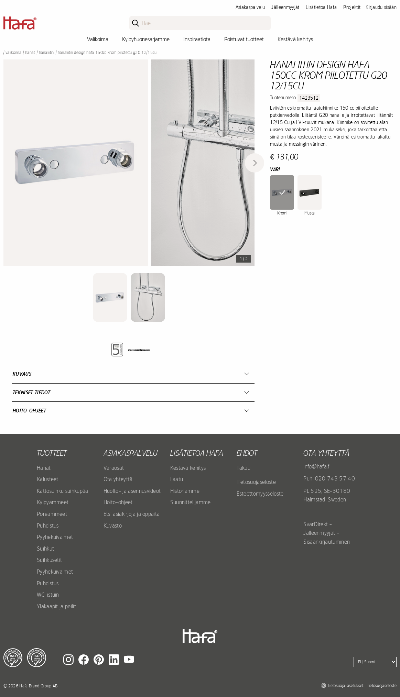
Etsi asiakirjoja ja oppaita (132, 514)
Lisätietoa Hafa (321, 7)
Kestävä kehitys (295, 39)
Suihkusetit (49, 560)
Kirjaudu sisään (381, 7)
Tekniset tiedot (32, 392)
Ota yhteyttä (118, 479)
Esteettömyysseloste (260, 493)
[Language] (375, 662)
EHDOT (247, 453)
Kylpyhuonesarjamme (146, 39)
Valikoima (97, 39)
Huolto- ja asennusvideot (132, 491)
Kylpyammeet (53, 502)
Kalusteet (47, 479)
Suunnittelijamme (190, 502)
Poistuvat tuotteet (244, 39)
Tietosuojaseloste (256, 482)
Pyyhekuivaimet (55, 537)
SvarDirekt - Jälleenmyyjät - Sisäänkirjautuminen (326, 533)
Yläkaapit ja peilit (56, 606)
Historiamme (185, 491)
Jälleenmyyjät (285, 7)
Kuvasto (113, 525)
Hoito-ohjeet (29, 410)
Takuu (243, 468)
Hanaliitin (46, 52)
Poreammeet (52, 514)
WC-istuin (48, 594)
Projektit (351, 7)
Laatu (176, 479)
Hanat (30, 52)
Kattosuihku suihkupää (62, 491)
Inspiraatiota (196, 39)
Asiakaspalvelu (250, 7)
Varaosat (114, 468)
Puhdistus (48, 525)
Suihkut (45, 548)
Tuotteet (52, 453)
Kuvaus (22, 374)
